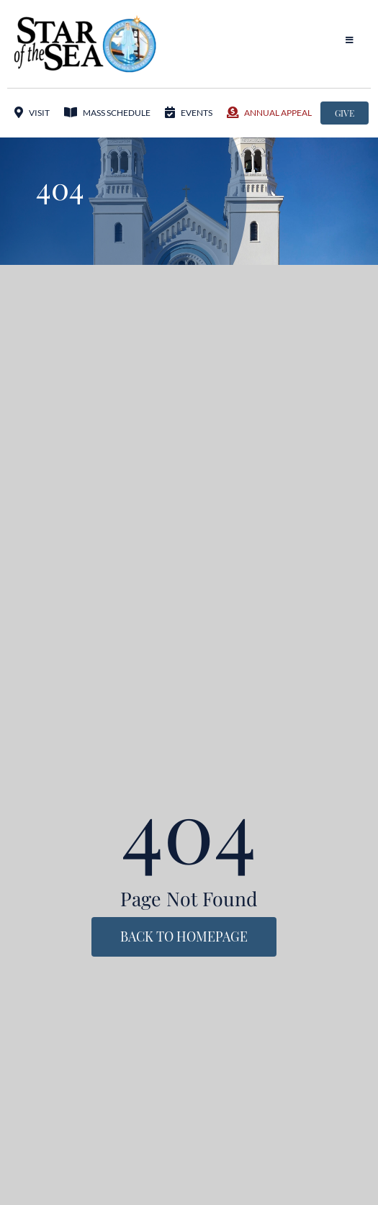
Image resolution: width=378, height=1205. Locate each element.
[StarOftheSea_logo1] (86, 20)
